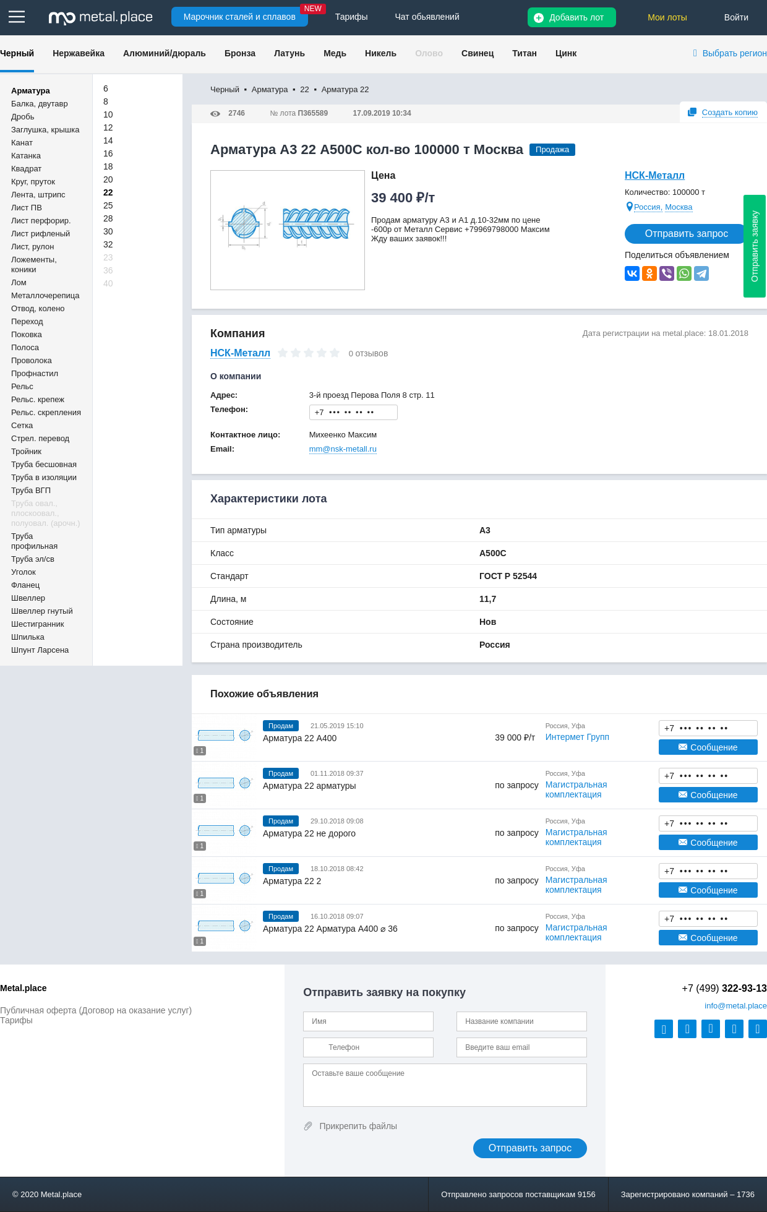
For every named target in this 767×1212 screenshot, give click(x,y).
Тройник (26, 451)
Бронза (240, 53)
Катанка (26, 155)
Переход (27, 321)
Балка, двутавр (39, 103)
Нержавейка (79, 53)
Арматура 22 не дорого (309, 833)
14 (108, 140)
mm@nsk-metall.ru (343, 448)
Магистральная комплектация (576, 789)
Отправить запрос (686, 233)
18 (108, 166)
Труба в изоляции (44, 477)
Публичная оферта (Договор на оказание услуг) (96, 1010)
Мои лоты (667, 17)
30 (108, 231)
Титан (524, 53)
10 (108, 114)
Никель (380, 53)
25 (108, 205)
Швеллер (28, 598)
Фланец (25, 585)
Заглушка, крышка (45, 129)
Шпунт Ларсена (40, 650)
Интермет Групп (577, 737)
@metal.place (736, 1005)
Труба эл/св (32, 559)
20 (108, 179)
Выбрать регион (735, 53)
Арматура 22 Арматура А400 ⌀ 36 (330, 929)
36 (108, 270)
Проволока (31, 360)
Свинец (477, 53)
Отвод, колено (38, 308)
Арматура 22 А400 (299, 738)
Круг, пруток (33, 181)
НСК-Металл (655, 175)
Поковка (26, 334)
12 (108, 127)
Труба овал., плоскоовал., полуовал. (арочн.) (45, 513)
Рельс (22, 386)
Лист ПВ (26, 207)
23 (108, 257)
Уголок (23, 572)
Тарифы (16, 1020)
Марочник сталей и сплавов (240, 17)
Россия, (648, 207)
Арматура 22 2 (292, 881)
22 (108, 192)
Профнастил (34, 373)
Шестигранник (37, 624)
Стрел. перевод (40, 438)
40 (108, 283)
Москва (678, 207)
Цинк (565, 53)
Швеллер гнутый (42, 611)
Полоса (25, 347)
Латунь (289, 53)
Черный (17, 53)
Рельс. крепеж (37, 399)
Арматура (30, 90)
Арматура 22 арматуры (309, 786)
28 (108, 218)
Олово (429, 53)
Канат (22, 142)
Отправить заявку (755, 246)
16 (108, 153)
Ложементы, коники (34, 264)
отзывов (371, 353)
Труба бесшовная (44, 464)
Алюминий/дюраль (164, 53)
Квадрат (26, 168)
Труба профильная (34, 541)
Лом (19, 282)
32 (108, 244)
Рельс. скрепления (46, 412)
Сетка (22, 425)
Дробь (22, 116)
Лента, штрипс (38, 194)
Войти (736, 17)
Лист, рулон (32, 246)
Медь (335, 53)
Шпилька (28, 637)
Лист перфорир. (41, 220)
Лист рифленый (40, 233)
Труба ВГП (31, 490)
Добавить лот (576, 17)
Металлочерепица (45, 295)
